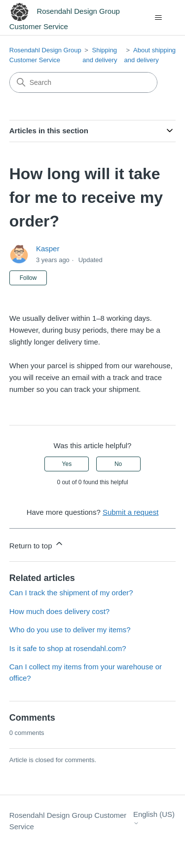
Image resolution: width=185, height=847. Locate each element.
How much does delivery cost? (59, 611)
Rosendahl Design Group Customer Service (68, 821)
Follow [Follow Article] (28, 277)
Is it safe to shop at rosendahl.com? (67, 648)
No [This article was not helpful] (118, 464)
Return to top (36, 544)
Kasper (48, 248)
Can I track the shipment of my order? (71, 592)
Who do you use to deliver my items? (70, 629)
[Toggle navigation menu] (158, 18)
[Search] (83, 82)
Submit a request (130, 512)
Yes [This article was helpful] (67, 464)
